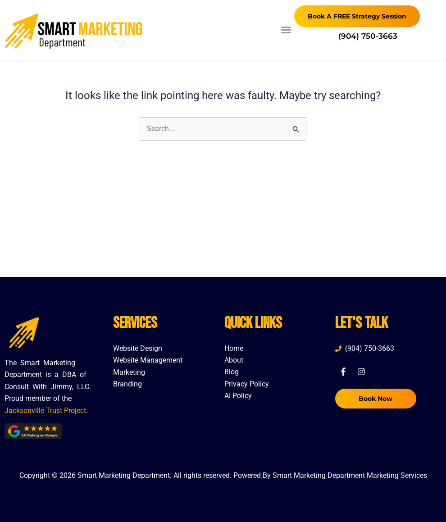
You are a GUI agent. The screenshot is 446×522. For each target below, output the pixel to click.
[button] (286, 30)
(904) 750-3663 (367, 36)
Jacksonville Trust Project (45, 410)
